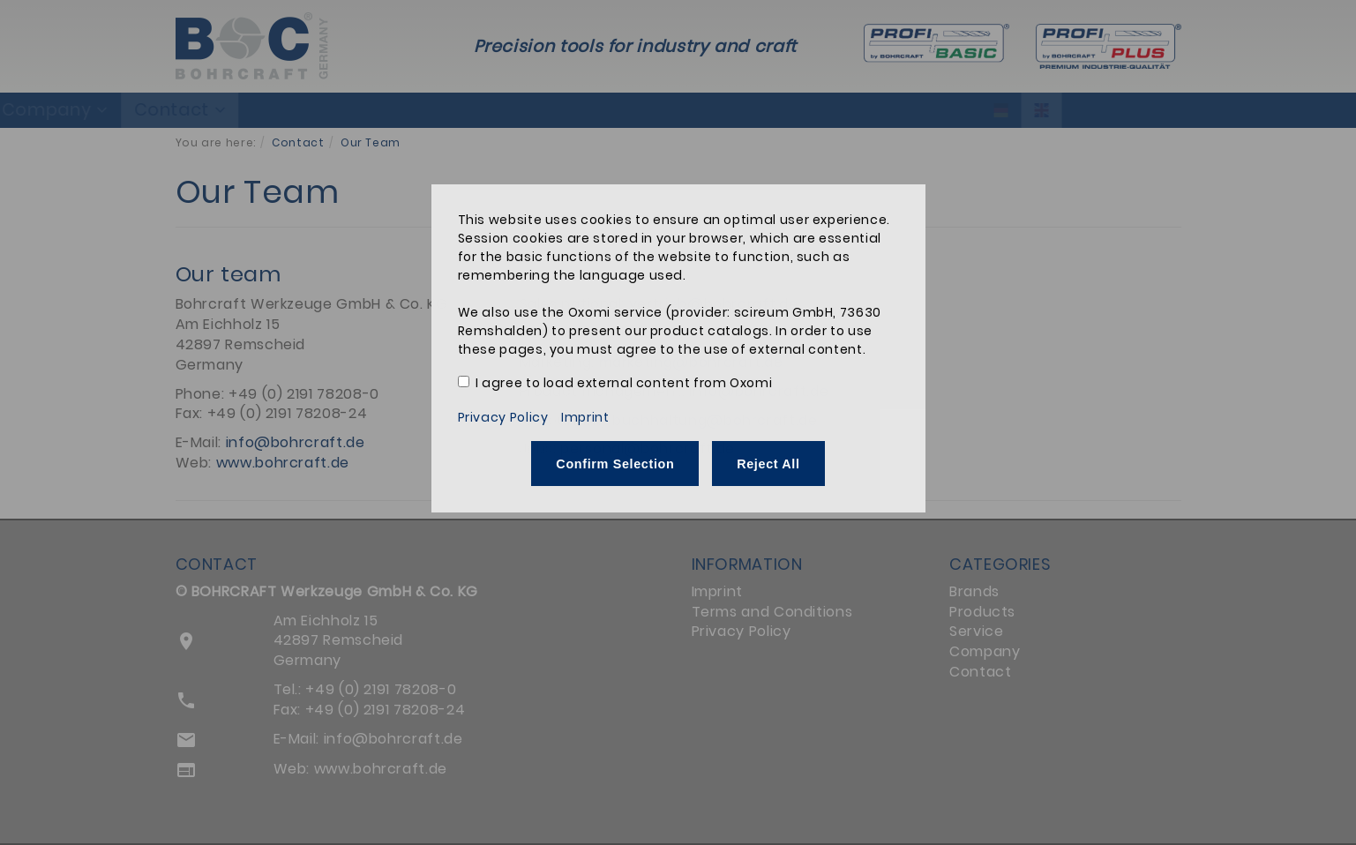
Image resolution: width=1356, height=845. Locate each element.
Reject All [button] (768, 464)
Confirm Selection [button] (615, 464)
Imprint (585, 417)
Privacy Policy (503, 417)
